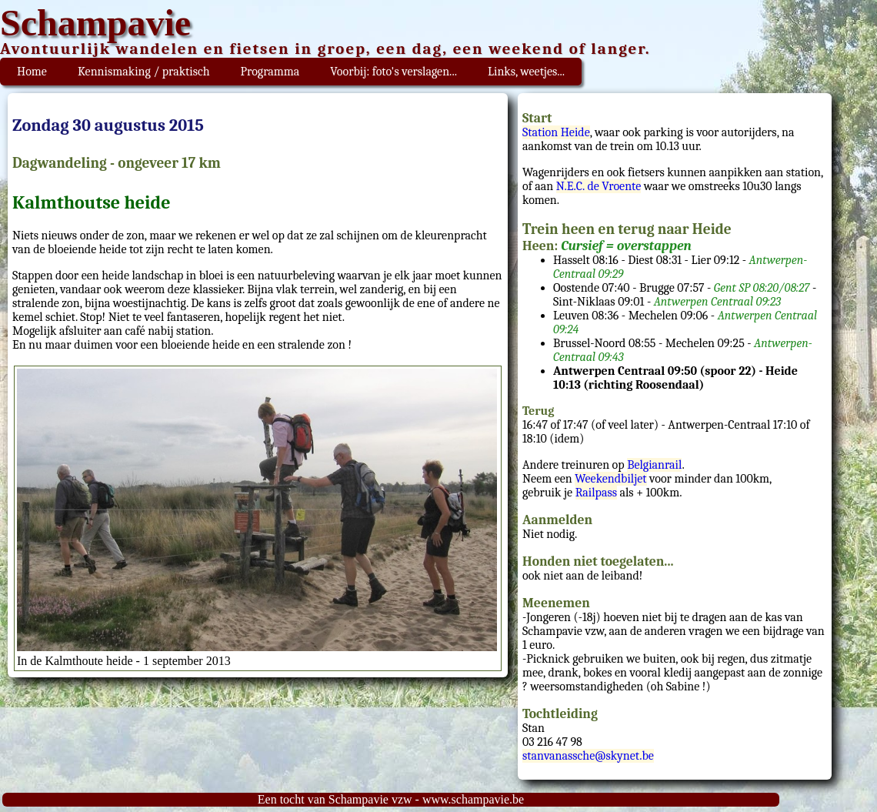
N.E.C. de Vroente (599, 186)
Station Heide (556, 132)
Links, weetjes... (526, 72)
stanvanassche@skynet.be (588, 756)
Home (32, 72)
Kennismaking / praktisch (144, 72)
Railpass (596, 493)
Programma (270, 72)
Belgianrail (654, 465)
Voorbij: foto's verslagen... (393, 72)
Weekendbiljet (610, 479)
